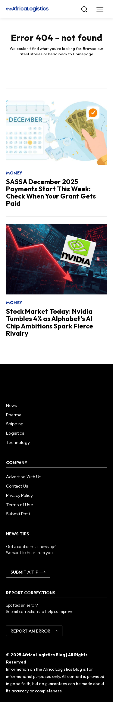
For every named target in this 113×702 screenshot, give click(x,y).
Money (14, 173)
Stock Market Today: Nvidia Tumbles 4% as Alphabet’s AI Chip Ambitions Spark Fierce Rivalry (49, 322)
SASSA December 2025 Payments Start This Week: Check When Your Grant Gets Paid (51, 192)
